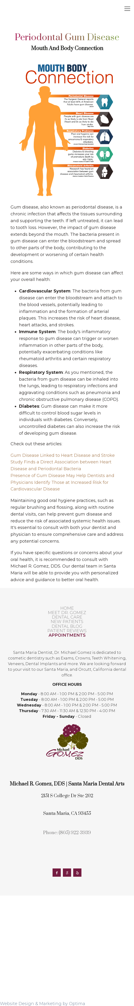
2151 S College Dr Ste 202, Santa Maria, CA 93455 (83, 7)
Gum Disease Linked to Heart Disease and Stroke (63, 455)
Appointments (67, 635)
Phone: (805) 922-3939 (67, 833)
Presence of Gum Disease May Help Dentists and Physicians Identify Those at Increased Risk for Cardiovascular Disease (62, 482)
